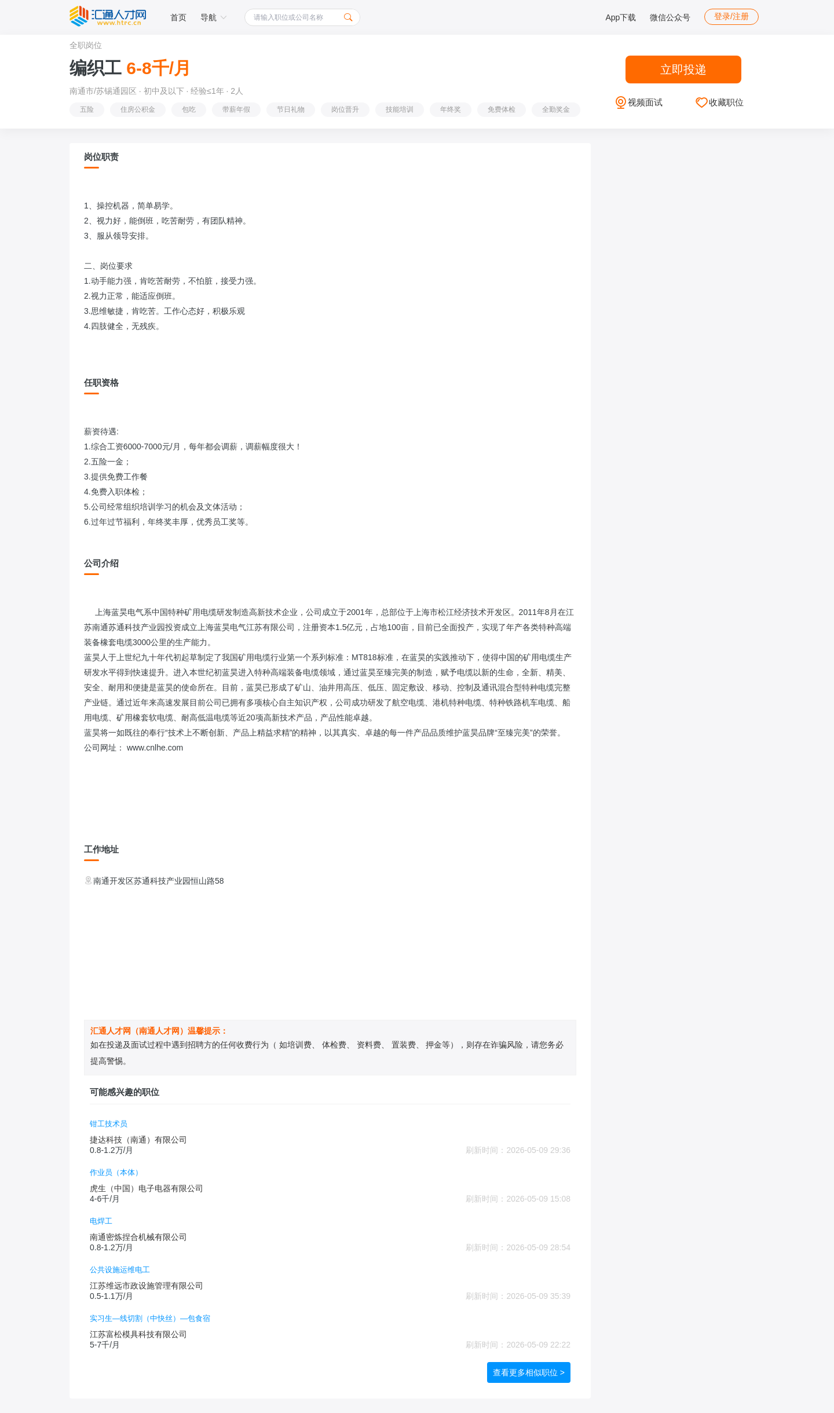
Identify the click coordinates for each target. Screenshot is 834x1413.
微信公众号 (670, 17)
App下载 (620, 17)
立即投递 (683, 69)
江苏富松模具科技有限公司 (138, 1334)
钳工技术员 (108, 1123)
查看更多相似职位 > (529, 1372)
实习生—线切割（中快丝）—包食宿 (150, 1318)
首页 (178, 17)
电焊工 (101, 1221)
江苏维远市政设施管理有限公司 (146, 1285)
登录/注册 (731, 16)
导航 (213, 17)
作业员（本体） (116, 1172)
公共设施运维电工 (120, 1269)
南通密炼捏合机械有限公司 (138, 1237)
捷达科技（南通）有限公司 (138, 1139)
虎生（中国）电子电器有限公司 (146, 1188)
